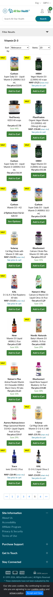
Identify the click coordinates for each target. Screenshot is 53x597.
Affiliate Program (11, 526)
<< (6, 496)
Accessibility (9, 522)
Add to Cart (14, 91)
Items (35, 47)
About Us (7, 517)
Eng (37, 3)
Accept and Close (34, 593)
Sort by (7, 49)
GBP (46, 3)
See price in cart (39, 85)
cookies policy (38, 589)
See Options (14, 221)
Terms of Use (9, 535)
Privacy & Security (12, 531)
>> (46, 496)
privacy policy (16, 593)
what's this (44, 83)
